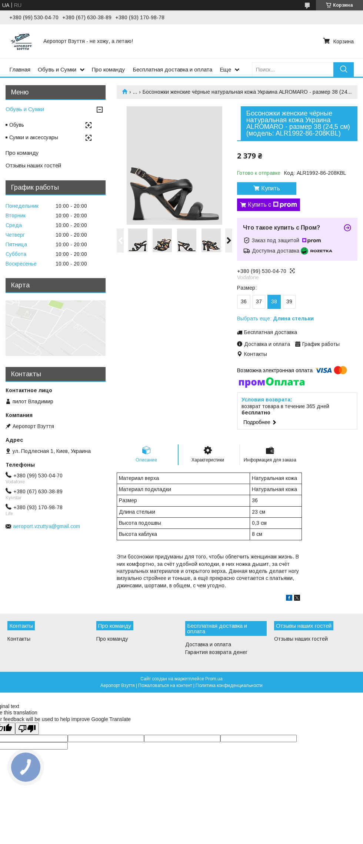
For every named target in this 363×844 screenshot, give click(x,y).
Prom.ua (214, 678)
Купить (270, 188)
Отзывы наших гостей (33, 165)
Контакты (18, 639)
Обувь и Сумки (57, 69)
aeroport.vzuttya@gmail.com (46, 526)
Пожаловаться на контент (165, 685)
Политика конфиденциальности (229, 685)
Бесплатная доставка (270, 332)
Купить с (272, 204)
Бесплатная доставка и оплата (172, 69)
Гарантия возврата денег (216, 652)
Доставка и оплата (208, 644)
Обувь (16, 125)
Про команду (108, 69)
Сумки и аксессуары (33, 137)
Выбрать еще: (275, 318)
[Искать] (343, 69)
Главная (19, 69)
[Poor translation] (27, 729)
